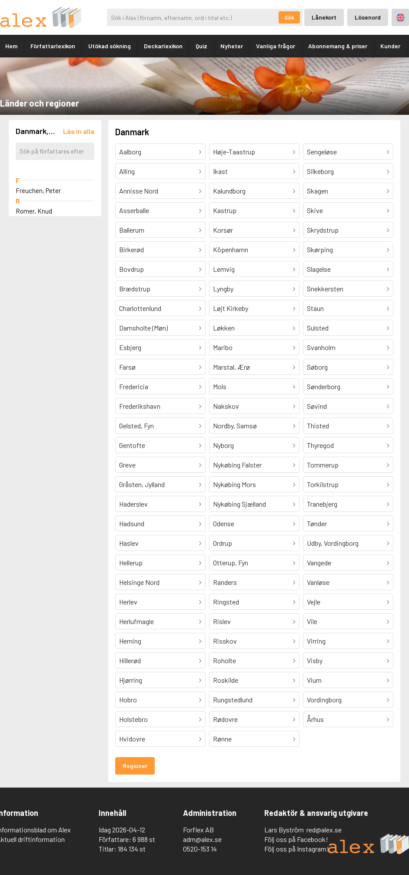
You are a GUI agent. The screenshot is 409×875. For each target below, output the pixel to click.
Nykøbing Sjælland (239, 504)
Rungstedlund (233, 699)
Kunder (390, 46)
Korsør (223, 230)
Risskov (225, 641)
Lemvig (224, 269)
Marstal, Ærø (231, 367)
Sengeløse (322, 151)
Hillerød (130, 660)
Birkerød (131, 249)
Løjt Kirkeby (230, 308)
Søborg (317, 367)
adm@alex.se (202, 839)
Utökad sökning (109, 46)
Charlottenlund (140, 308)
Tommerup (323, 465)
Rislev (222, 621)
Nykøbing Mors (234, 484)
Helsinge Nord (139, 582)
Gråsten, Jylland (142, 484)
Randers (225, 582)
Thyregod (320, 445)
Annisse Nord (138, 191)
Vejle (313, 602)
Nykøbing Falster (237, 465)
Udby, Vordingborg (333, 543)
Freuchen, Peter (38, 190)
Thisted (318, 425)
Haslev (129, 543)
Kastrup (224, 210)
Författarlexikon (52, 46)
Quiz (201, 46)
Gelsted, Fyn (136, 425)
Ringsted (226, 602)
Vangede (319, 562)
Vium (314, 680)
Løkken (224, 328)
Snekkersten (325, 288)
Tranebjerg (322, 504)
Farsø (127, 367)
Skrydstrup (323, 230)
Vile (312, 621)
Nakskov (226, 406)
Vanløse (318, 582)
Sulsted (318, 328)
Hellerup (131, 562)
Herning (130, 641)
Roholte (224, 660)
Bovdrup (131, 269)
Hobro (128, 699)
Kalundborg (229, 191)
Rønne (222, 739)
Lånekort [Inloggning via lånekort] (324, 17)
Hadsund (131, 523)
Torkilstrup (323, 484)
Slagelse (319, 269)
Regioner (135, 765)
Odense (223, 523)
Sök (289, 17)
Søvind (317, 406)
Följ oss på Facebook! (296, 839)
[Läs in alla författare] (78, 131)
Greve (127, 465)
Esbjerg (130, 347)
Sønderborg (323, 386)
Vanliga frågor (275, 46)
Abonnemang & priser (337, 46)
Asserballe (134, 210)
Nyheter (231, 46)
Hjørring (130, 680)
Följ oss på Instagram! (296, 849)
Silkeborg (320, 171)
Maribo (223, 347)
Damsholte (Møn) (143, 328)
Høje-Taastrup (234, 151)
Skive (315, 210)
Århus (315, 719)
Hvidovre (132, 739)
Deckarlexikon (163, 46)
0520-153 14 (200, 849)
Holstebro (133, 719)
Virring (316, 641)
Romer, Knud (34, 211)
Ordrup (222, 543)
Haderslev (133, 504)
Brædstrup (134, 288)
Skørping (320, 249)
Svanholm (321, 347)
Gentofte (132, 445)
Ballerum (131, 230)
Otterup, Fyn (230, 562)
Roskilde (225, 680)
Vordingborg (324, 699)
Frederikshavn (139, 406)
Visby (315, 660)
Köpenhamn (230, 249)
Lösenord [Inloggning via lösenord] (368, 17)
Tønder (317, 523)
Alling (127, 171)
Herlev (128, 602)
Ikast (220, 171)
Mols (219, 386)
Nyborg (223, 445)
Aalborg (130, 151)
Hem (11, 46)
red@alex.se (324, 829)
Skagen (317, 191)
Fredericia (133, 386)
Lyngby (223, 288)
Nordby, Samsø (235, 425)
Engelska (400, 17)
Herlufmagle (136, 621)
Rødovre (225, 719)
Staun (315, 308)
